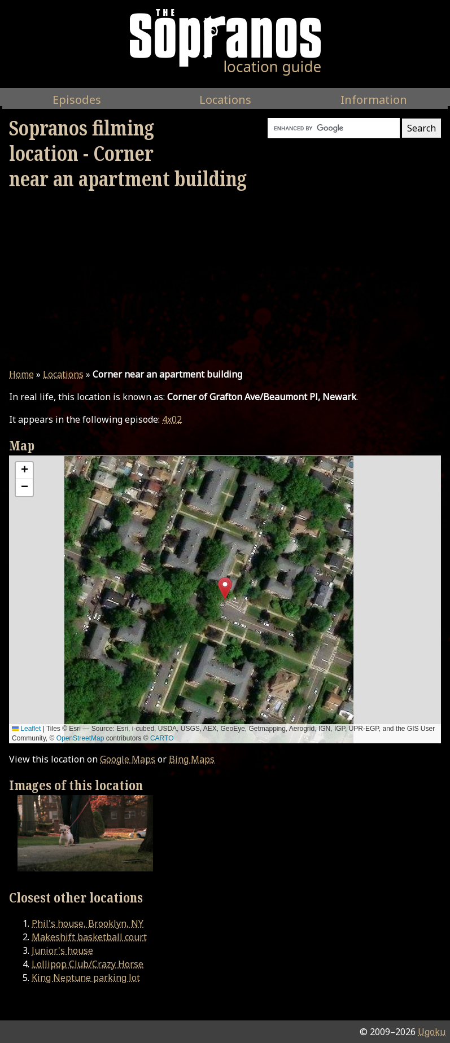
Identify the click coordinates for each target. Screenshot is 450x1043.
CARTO (162, 738)
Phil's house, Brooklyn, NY (87, 923)
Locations (63, 374)
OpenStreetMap (80, 738)
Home (21, 374)
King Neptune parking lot (86, 977)
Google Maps (127, 759)
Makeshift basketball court (89, 937)
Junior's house (62, 950)
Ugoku (431, 1032)
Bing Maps (192, 759)
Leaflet (26, 729)
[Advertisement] (225, 279)
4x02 (172, 419)
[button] (225, 588)
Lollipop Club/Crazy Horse (87, 964)
